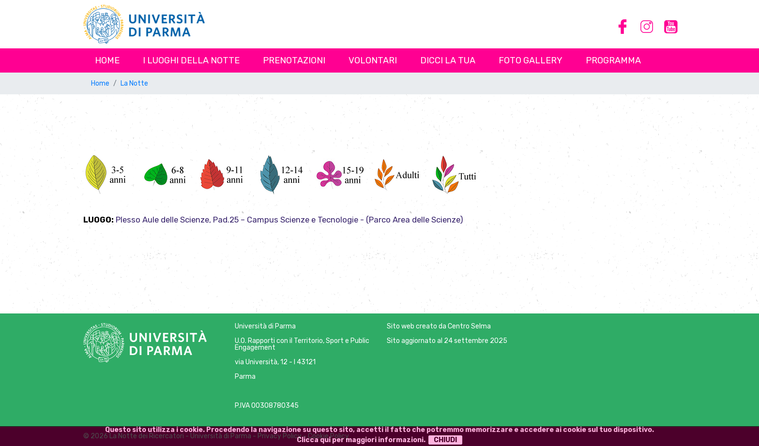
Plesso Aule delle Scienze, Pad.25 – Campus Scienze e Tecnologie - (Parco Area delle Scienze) (289, 219)
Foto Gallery (530, 60)
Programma (613, 60)
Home (107, 60)
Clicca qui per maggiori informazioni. (361, 440)
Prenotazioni (294, 60)
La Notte (134, 83)
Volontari (373, 60)
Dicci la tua (447, 60)
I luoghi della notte (191, 60)
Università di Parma (265, 326)
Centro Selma (469, 326)
